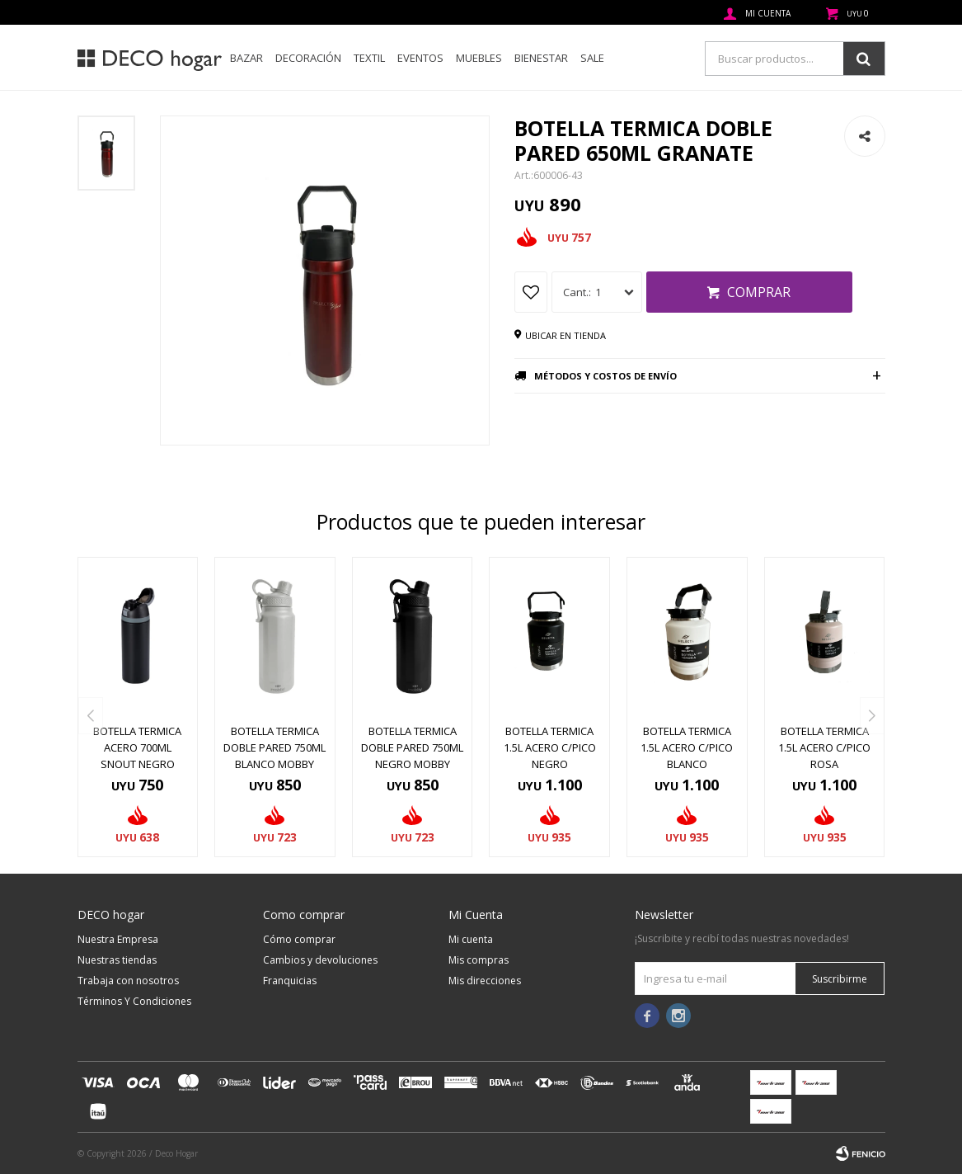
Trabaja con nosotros (128, 981)
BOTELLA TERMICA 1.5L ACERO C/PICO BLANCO (687, 747)
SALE (592, 57)
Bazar (246, 57)
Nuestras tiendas (117, 960)
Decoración (308, 57)
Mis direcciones (484, 981)
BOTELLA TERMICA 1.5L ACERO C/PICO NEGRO (550, 747)
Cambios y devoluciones (320, 960)
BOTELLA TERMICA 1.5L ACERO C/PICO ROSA (824, 747)
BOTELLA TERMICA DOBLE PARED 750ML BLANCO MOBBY (274, 747)
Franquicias (290, 981)
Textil (369, 57)
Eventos (420, 57)
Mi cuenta (470, 939)
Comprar (759, 292)
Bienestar (541, 57)
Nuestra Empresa (117, 939)
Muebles (479, 57)
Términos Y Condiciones (134, 1001)
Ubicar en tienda (565, 335)
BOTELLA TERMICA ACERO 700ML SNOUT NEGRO (137, 747)
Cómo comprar (299, 939)
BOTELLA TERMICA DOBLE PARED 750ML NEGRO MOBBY (412, 747)
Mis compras (478, 960)
